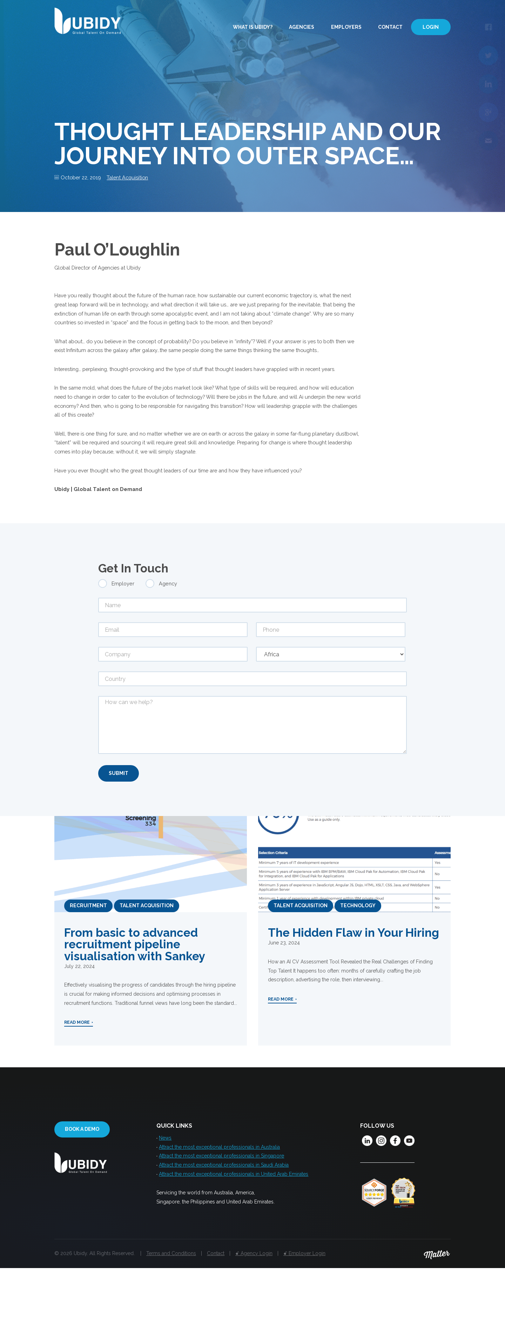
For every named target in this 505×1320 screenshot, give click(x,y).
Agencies (301, 27)
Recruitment (88, 953)
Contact (390, 27)
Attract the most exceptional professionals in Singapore (221, 1206)
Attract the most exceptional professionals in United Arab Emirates (233, 1226)
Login (431, 27)
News (165, 1187)
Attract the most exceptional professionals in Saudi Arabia (224, 1216)
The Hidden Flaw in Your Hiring (353, 980)
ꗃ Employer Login (304, 1305)
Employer (123, 629)
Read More (77, 1073)
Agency (168, 629)
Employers (346, 27)
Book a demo (82, 1178)
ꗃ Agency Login (253, 1305)
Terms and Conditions (171, 1305)
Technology (358, 953)
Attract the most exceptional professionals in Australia (219, 1197)
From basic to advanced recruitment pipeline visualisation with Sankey (134, 991)
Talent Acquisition (134, 177)
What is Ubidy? (252, 27)
